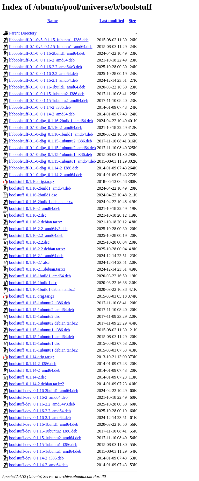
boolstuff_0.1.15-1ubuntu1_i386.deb (39, 330)
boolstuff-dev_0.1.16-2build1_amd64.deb (43, 390)
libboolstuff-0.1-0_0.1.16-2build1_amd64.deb (47, 53)
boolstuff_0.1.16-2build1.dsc (33, 195)
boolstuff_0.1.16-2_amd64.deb (34, 208)
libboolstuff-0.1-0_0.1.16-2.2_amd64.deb (43, 73)
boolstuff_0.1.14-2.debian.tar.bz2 (36, 384)
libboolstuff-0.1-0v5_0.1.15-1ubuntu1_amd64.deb (50, 46)
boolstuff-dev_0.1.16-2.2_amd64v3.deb (42, 404)
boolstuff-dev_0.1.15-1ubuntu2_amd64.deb (45, 438)
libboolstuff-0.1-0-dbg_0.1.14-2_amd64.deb (45, 175)
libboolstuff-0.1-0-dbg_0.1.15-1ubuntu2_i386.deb (50, 141)
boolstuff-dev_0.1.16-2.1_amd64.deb (40, 417)
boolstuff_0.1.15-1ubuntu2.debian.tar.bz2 (43, 323)
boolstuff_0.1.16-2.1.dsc (29, 262)
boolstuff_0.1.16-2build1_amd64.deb (40, 188)
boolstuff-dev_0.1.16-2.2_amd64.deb (40, 411)
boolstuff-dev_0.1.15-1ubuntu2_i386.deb (43, 431)
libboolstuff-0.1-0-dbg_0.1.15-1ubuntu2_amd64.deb (52, 148)
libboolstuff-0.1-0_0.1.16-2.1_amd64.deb (43, 80)
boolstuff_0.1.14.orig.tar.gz (31, 357)
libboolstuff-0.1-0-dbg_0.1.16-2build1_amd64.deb (51, 121)
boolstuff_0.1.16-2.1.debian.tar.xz (37, 269)
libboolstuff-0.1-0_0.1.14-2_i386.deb (40, 107)
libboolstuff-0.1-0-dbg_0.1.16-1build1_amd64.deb (51, 134)
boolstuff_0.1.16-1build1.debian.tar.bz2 (42, 289)
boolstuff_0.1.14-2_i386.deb (32, 363)
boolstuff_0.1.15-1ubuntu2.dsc (34, 316)
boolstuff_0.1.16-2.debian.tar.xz (35, 222)
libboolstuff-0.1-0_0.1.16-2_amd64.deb (42, 60)
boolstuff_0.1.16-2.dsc (27, 215)
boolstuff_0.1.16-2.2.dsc (29, 242)
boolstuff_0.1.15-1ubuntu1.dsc (34, 343)
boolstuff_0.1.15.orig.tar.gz (31, 296)
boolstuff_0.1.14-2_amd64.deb (34, 370)
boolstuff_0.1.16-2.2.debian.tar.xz (37, 249)
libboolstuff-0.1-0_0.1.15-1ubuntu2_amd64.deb (48, 100)
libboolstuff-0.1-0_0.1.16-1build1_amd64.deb (47, 87)
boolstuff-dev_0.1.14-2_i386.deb (36, 458)
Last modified (112, 20)
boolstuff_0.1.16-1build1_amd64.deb (40, 276)
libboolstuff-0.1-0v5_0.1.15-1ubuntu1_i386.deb (48, 40)
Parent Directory (23, 33)
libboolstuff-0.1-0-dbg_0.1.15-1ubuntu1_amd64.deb (52, 161)
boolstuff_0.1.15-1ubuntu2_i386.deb (39, 303)
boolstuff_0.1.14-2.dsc (27, 377)
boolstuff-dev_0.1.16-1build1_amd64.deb (43, 424)
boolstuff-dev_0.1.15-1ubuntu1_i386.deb (43, 444)
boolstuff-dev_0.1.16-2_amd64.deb (38, 397)
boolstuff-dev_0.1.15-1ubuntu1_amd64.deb (45, 451)
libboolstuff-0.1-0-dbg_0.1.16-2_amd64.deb (45, 127)
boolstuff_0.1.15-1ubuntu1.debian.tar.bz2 (43, 350)
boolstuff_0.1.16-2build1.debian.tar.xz (41, 202)
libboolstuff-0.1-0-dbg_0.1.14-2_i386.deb (43, 168)
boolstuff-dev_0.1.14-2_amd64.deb (38, 465)
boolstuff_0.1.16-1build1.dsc (33, 282)
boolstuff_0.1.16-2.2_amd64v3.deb (38, 228)
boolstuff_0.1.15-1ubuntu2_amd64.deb (41, 309)
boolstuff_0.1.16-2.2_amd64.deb (36, 235)
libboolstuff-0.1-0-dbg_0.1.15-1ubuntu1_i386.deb (50, 154)
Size (132, 20)
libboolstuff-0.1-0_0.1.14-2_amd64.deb (42, 114)
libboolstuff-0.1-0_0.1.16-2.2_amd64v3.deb (45, 67)
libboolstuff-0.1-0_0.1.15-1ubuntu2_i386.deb (46, 94)
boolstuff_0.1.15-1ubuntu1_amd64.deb (41, 336)
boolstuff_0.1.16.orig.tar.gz (31, 181)
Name (52, 20)
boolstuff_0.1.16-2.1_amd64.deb (36, 255)
